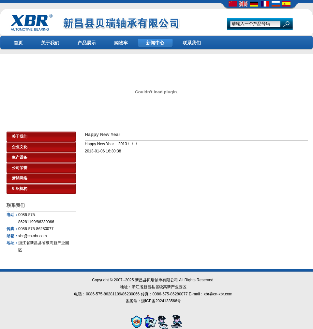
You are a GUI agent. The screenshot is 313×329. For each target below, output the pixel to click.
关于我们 (19, 136)
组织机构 (19, 188)
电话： (12, 214)
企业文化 (19, 147)
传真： (12, 229)
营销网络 (19, 178)
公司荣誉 (19, 167)
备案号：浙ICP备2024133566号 (153, 301)
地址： (12, 243)
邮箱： (12, 236)
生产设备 (19, 157)
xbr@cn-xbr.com (32, 236)
